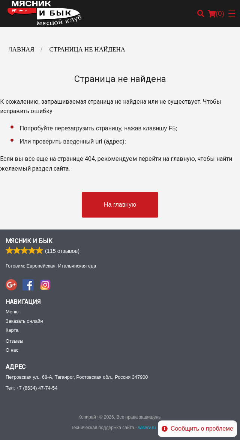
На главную (120, 204)
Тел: (31, 388)
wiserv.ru (147, 427)
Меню (12, 312)
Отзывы (14, 341)
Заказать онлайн (24, 321)
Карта (12, 330)
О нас (12, 350)
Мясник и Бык (29, 241)
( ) (216, 13)
